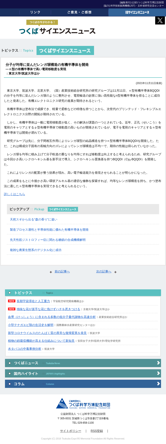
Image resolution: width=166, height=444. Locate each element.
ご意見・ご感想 (80, 12)
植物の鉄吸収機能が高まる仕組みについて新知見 (41, 340)
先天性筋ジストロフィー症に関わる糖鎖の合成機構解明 (48, 239)
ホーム (10, 12)
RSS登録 (97, 431)
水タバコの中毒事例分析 (24, 348)
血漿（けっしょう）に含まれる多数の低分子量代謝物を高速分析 (52, 317)
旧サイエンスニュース (137, 12)
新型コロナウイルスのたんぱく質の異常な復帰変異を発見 (47, 333)
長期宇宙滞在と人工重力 (33, 301)
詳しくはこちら (14, 194)
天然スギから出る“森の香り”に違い (33, 219)
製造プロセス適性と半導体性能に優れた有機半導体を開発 (49, 229)
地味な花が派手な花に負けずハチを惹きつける (48, 309)
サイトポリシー (70, 431)
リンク (35, 12)
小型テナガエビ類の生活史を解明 (30, 325)
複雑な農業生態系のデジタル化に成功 (35, 250)
